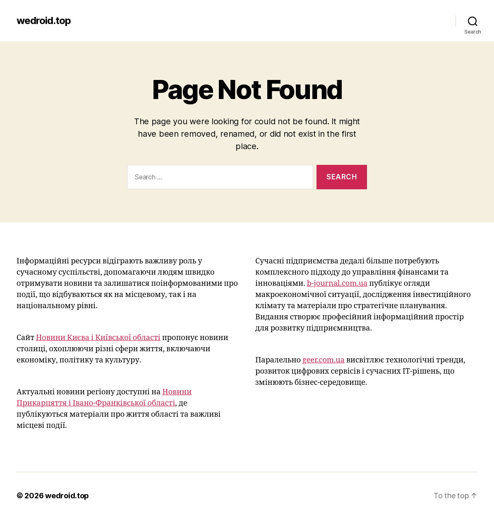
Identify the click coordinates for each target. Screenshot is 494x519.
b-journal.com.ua (337, 283)
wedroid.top (44, 21)
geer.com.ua (323, 360)
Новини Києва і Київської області (98, 338)
